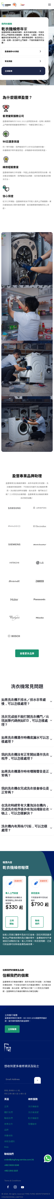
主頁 (6, 1106)
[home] (6, 5)
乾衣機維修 (33, 1118)
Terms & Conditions (12, 1181)
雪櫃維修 (32, 1123)
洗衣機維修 (33, 1106)
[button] (49, 4)
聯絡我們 (8, 1118)
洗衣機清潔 (33, 1112)
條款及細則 (9, 1141)
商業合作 (8, 1123)
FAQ (6, 1147)
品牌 (6, 1129)
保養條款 (8, 1135)
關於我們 (8, 1112)
